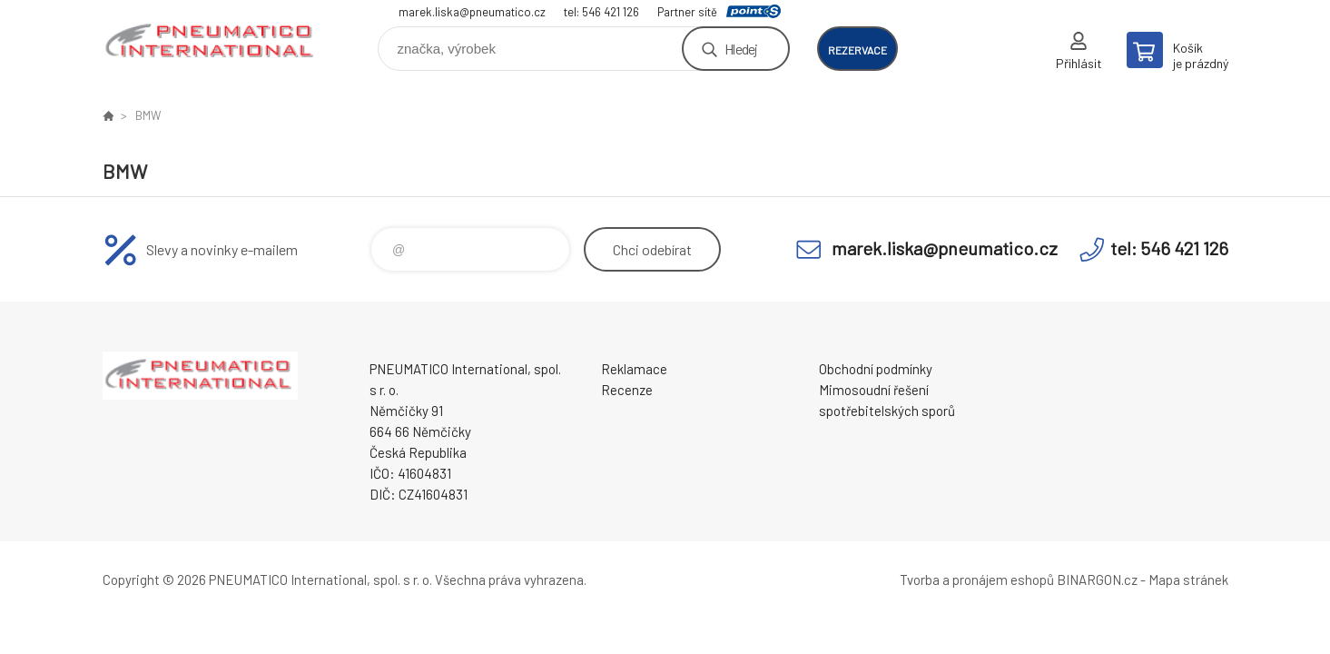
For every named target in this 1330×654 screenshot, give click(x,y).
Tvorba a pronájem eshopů (977, 579)
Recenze (627, 390)
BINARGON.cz (1097, 579)
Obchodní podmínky (875, 369)
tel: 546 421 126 (601, 12)
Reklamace (634, 369)
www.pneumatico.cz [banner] (211, 42)
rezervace (857, 50)
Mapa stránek (1188, 579)
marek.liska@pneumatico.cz (472, 12)
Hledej (740, 48)
